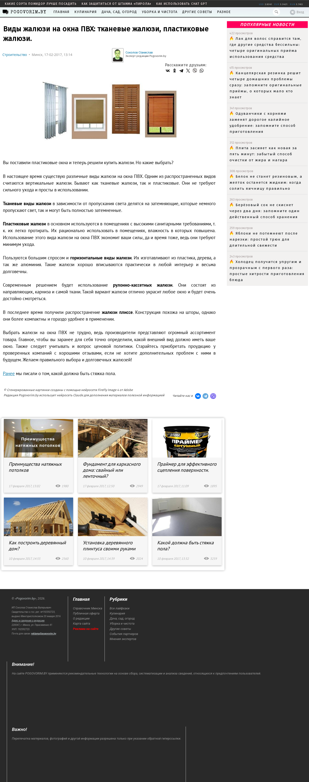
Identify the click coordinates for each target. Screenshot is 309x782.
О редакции (81, 618)
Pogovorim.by (25, 598)
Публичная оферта (86, 613)
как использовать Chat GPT (181, 4)
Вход (297, 12)
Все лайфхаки (119, 608)
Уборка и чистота (159, 12)
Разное (224, 12)
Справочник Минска (87, 608)
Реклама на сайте (85, 629)
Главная (61, 12)
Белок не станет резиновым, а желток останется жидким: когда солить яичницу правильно (266, 182)
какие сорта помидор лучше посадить (41, 4)
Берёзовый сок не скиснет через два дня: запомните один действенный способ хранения (265, 211)
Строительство (14, 54)
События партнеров (124, 634)
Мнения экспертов (123, 639)
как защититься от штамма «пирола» (116, 4)
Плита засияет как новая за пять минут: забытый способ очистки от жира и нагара (263, 154)
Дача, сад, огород (119, 12)
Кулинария (85, 12)
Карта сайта (81, 623)
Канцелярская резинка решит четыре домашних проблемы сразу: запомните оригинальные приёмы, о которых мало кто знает (266, 85)
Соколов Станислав (139, 52)
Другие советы (197, 12)
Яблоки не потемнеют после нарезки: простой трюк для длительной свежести (264, 239)
